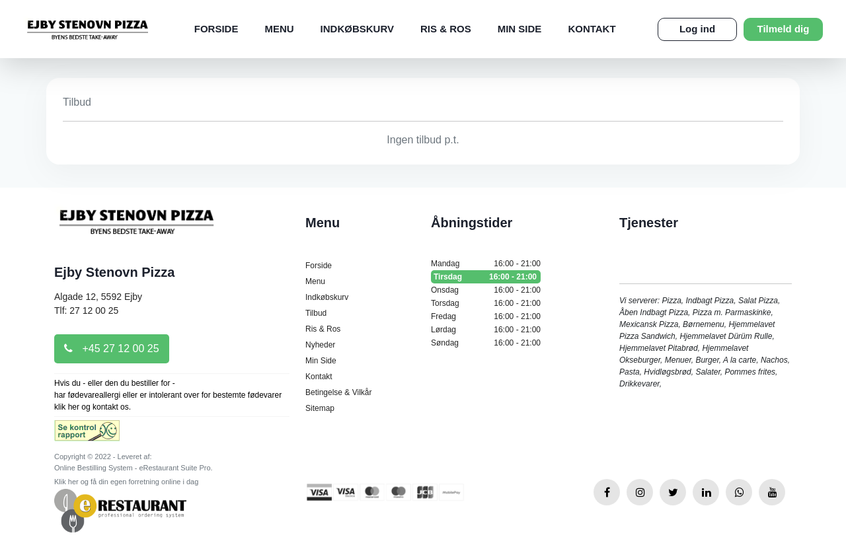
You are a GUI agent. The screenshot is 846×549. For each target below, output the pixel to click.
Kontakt (591, 28)
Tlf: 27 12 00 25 (86, 310)
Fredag (486, 316)
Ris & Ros (445, 28)
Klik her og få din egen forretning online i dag (126, 482)
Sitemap (319, 408)
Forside (216, 28)
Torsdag (486, 303)
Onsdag (486, 290)
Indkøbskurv (357, 28)
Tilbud (316, 313)
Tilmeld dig (783, 28)
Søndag (486, 342)
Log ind (697, 28)
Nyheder (320, 344)
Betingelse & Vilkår (338, 392)
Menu (278, 28)
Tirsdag (486, 276)
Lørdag (486, 329)
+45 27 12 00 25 (111, 348)
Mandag (486, 263)
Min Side (520, 28)
